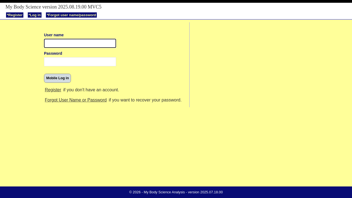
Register (53, 89)
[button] (57, 78)
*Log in (35, 15)
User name (54, 35)
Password (53, 53)
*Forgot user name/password (71, 15)
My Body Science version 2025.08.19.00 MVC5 (53, 7)
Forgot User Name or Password (76, 100)
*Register (15, 15)
